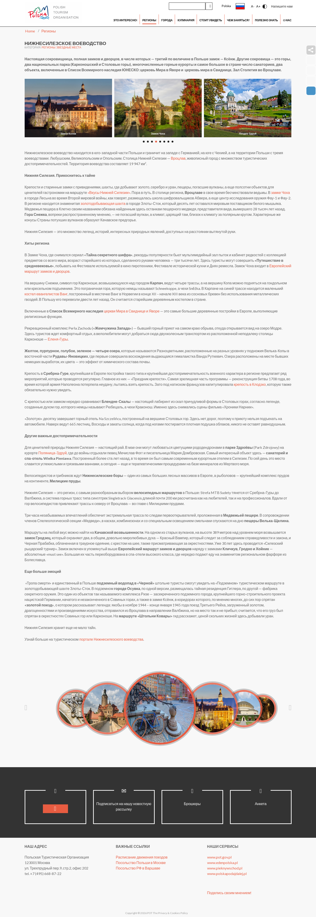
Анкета (260, 803)
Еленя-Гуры (58, 339)
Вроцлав (178, 158)
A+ (258, 6)
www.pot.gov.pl (219, 857)
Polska (226, 6)
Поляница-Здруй (52, 453)
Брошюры (192, 803)
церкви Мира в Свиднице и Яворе (131, 311)
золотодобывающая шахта (103, 203)
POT (149, 913)
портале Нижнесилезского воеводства (111, 639)
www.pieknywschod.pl (224, 868)
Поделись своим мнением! (229, 893)
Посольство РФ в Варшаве (138, 868)
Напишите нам (282, 6)
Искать (209, 6)
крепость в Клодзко (250, 384)
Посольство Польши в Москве (141, 862)
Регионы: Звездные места (61, 47)
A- (252, 6)
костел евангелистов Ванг (46, 294)
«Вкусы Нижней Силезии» (109, 192)
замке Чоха (280, 192)
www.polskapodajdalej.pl (227, 873)
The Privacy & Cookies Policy (170, 913)
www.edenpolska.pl (222, 862)
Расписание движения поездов (142, 857)
